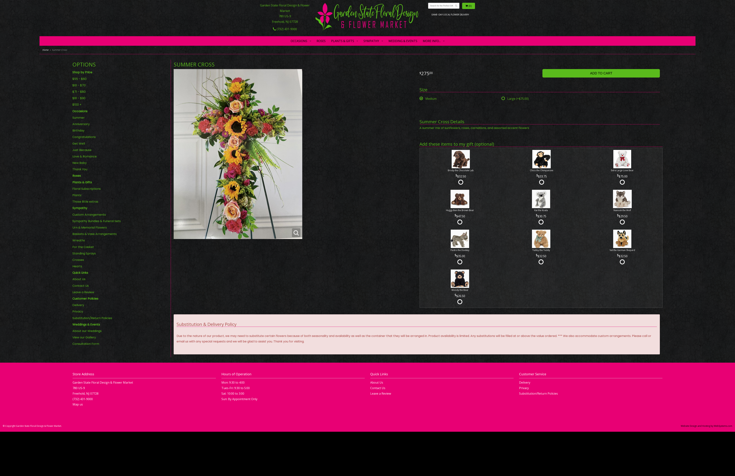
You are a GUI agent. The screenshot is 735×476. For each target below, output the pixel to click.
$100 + (76, 105)
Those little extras (85, 202)
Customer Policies (85, 299)
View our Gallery (84, 337)
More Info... (432, 41)
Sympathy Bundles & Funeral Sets (96, 221)
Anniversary (81, 124)
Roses (321, 41)
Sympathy (371, 41)
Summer (78, 118)
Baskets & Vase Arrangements (94, 234)
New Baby (79, 163)
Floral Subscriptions (86, 189)
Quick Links (80, 273)
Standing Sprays (84, 253)
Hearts (77, 266)
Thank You (79, 169)
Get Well (78, 143)
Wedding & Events (402, 41)
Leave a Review (83, 292)
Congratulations (84, 137)
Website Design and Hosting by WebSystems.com (706, 425)
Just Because (82, 150)
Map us (78, 404)
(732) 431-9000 (285, 29)
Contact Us (80, 286)
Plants (76, 195)
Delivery (78, 305)
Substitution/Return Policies (92, 318)
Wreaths (78, 240)
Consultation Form (85, 344)
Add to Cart (601, 73)
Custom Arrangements (89, 215)
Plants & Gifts (342, 41)
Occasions (299, 41)
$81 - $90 (78, 98)
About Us (78, 279)
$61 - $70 (79, 85)
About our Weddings (87, 331)
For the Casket (83, 247)
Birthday (78, 130)
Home (45, 49)
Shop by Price (82, 72)
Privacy (77, 311)
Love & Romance (84, 156)
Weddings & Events (86, 324)
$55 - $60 (79, 79)
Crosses (78, 260)
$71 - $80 (79, 92)
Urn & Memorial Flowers (89, 227)
